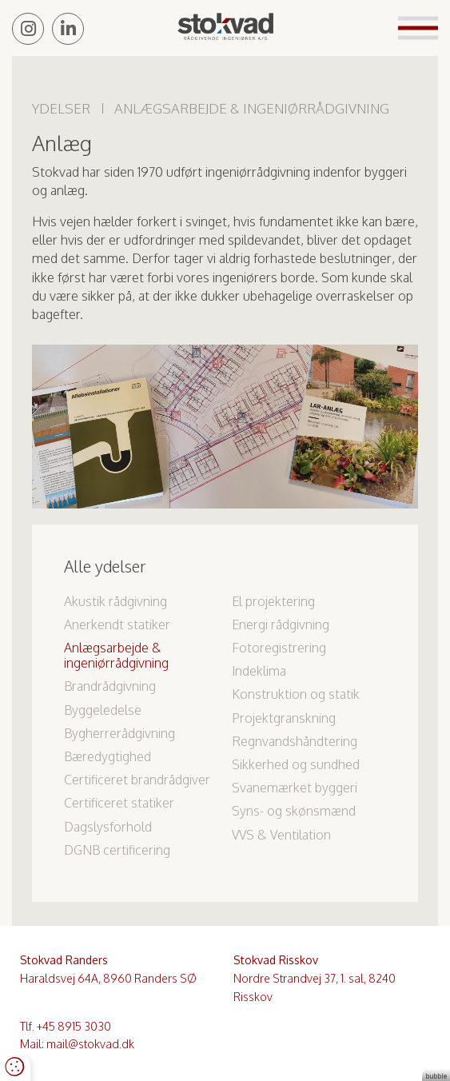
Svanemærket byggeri (294, 788)
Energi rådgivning (280, 624)
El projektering (273, 601)
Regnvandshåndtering (294, 741)
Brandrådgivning (110, 686)
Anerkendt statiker (117, 624)
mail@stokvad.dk (90, 1044)
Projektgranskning (284, 718)
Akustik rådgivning (115, 601)
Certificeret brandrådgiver (137, 780)
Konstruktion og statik (296, 694)
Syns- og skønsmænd (294, 811)
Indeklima (259, 671)
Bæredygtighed (107, 756)
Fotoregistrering (279, 648)
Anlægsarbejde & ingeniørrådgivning (116, 655)
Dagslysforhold (108, 827)
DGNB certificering (117, 850)
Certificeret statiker (119, 803)
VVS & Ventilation (281, 835)
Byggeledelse (102, 710)
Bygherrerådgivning (119, 733)
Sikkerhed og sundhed (296, 764)
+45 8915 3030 (74, 1026)
